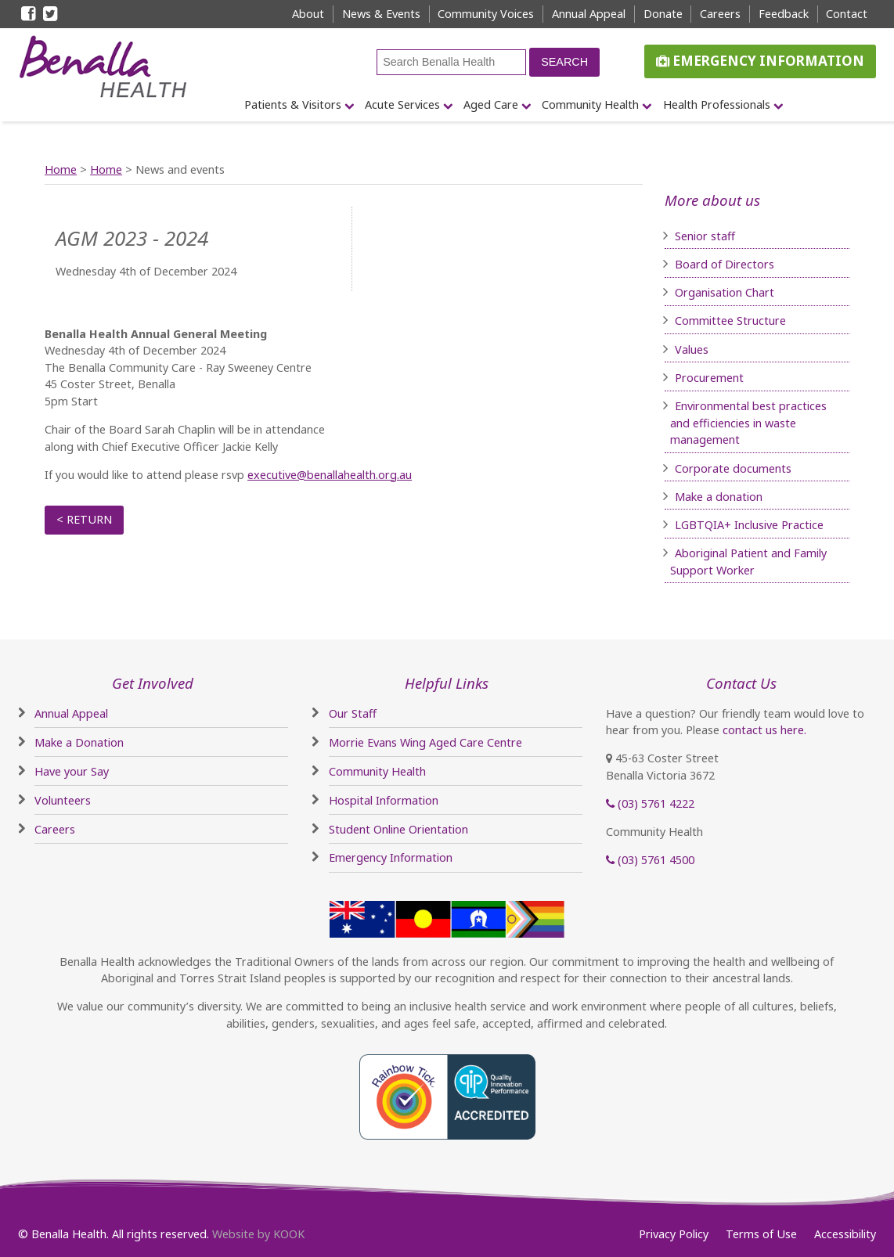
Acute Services (402, 104)
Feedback (784, 13)
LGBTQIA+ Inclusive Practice (749, 524)
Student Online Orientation (398, 829)
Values (691, 349)
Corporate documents (733, 468)
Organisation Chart (724, 292)
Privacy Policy (673, 1233)
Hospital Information (383, 800)
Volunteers (62, 800)
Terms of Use (761, 1233)
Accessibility (845, 1233)
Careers (720, 13)
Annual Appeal (588, 13)
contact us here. (764, 729)
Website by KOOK (258, 1233)
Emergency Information (760, 61)
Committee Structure (730, 320)
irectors (754, 264)
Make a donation (718, 496)
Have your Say (71, 771)
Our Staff (353, 713)
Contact (846, 13)
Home (61, 169)
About (308, 13)
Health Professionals (716, 104)
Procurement (709, 377)
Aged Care (490, 104)
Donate (663, 13)
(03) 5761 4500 (650, 859)
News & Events (381, 13)
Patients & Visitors (292, 104)
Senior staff (705, 236)
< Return (84, 519)
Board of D (704, 264)
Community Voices (486, 13)
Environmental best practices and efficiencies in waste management (748, 422)
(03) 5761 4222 (650, 803)
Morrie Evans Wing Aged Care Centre (425, 742)
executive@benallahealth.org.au (329, 474)
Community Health (590, 104)
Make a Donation (79, 742)
